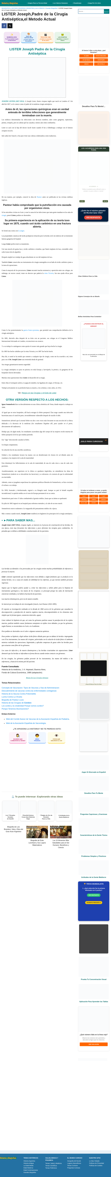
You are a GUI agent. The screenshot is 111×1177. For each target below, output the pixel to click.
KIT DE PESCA (86, 60)
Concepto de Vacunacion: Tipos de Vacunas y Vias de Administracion (30, 688)
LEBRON (94, 499)
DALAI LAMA (84, 502)
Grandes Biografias (30, 1172)
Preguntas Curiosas (73, 1168)
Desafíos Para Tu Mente (93, 793)
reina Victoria (49, 273)
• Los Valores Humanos (60, 3)
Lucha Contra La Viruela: (12, 697)
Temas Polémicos (51, 1168)
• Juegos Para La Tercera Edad (37, 3)
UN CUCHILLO (101, 64)
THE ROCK (84, 499)
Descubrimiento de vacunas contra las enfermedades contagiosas (29, 691)
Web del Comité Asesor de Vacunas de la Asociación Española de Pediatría (37, 719)
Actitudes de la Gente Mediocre (93, 877)
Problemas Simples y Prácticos (93, 856)
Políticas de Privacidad (96, 1163)
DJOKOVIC (103, 502)
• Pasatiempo (77, 3)
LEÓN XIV (103, 499)
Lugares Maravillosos (74, 1163)
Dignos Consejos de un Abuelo (89, 296)
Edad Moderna (28, 1168)
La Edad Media (28, 1165)
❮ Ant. (82, 201)
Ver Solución (94, 1044)
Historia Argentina (29, 1161)
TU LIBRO (86, 55)
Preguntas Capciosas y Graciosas (93, 814)
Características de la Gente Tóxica (93, 835)
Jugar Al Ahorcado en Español (94, 772)
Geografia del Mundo (74, 1161)
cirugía (4, 215)
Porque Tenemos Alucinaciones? (15, 709)
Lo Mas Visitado (94, 1161)
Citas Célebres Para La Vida (87, 276)
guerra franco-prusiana (31, 330)
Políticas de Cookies (95, 1165)
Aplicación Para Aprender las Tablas (93, 1001)
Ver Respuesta (93, 217)
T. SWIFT (103, 496)
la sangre (21, 231)
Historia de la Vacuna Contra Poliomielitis (19, 694)
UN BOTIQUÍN (101, 60)
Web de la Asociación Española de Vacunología (26, 723)
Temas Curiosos (72, 1165)
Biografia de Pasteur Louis (13, 700)
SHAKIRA (94, 502)
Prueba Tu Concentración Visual (94, 979)
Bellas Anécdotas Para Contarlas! (89, 316)
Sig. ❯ (105, 201)
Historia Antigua (29, 1163)
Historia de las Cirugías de (16, 703)
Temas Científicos (51, 1165)
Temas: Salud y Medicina (53, 1163)
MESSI (84, 496)
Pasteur (39, 197)
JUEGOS (86, 64)
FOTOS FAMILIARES (101, 55)
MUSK (93, 496)
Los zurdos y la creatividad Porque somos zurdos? (23, 706)
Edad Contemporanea (31, 1170)
